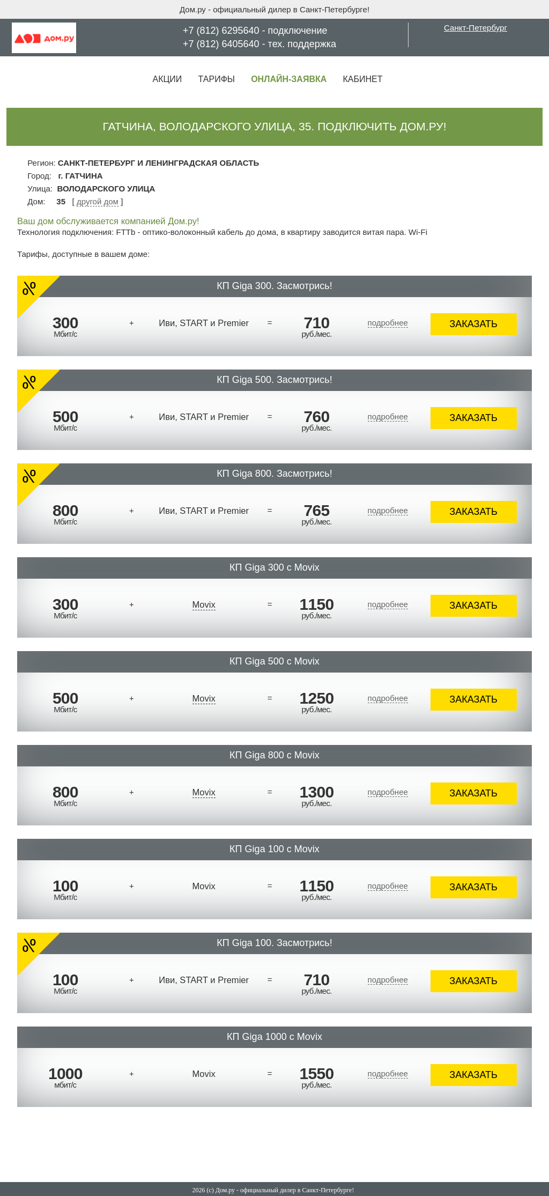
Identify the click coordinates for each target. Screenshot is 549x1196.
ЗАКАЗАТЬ (473, 324)
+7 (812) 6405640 (221, 44)
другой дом (97, 201)
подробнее (388, 322)
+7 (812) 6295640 (221, 30)
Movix (204, 605)
